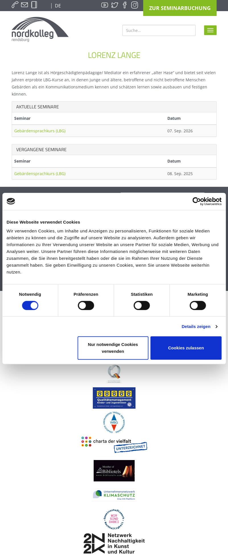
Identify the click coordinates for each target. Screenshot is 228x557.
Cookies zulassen (186, 347)
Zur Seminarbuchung (180, 8)
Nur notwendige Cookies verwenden (113, 348)
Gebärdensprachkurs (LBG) (39, 130)
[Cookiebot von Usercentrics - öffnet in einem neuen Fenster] (196, 201)
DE (57, 6)
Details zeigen (196, 326)
